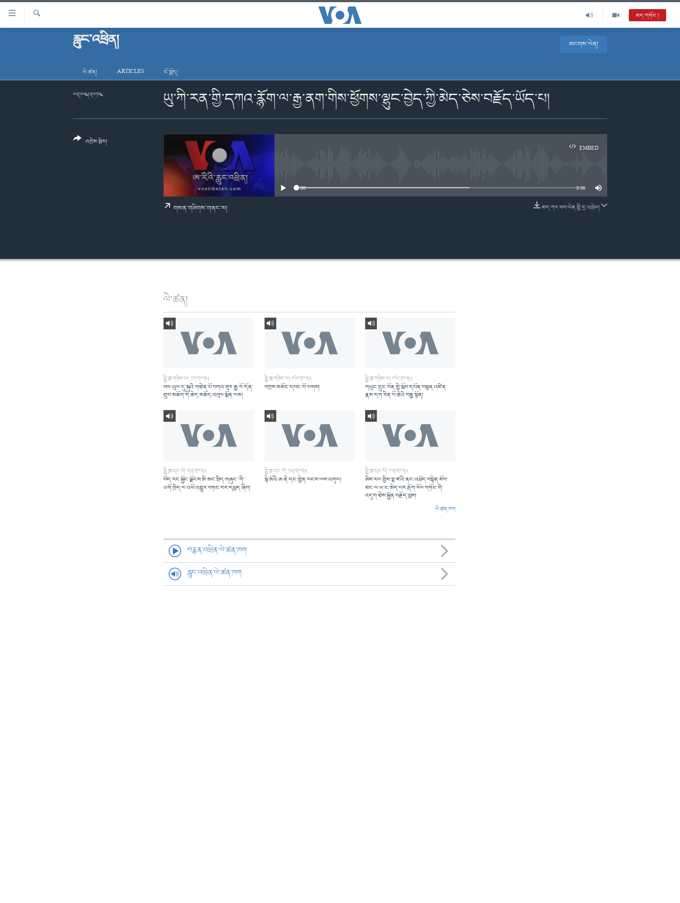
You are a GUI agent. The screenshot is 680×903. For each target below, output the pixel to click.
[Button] (90, 143)
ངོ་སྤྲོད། (171, 72)
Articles (130, 72)
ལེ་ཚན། (90, 72)
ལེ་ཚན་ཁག (445, 509)
